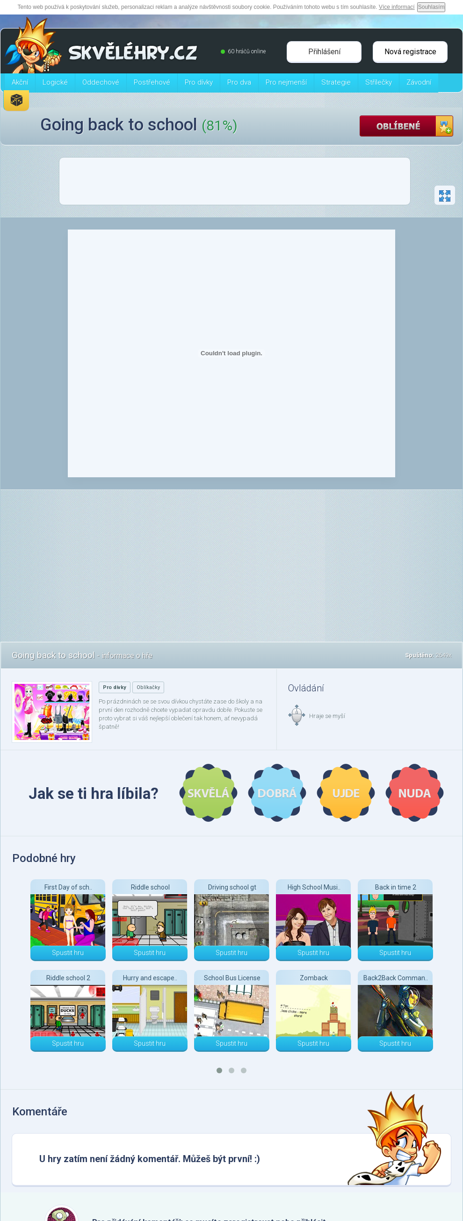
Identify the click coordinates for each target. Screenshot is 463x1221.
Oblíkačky (148, 687)
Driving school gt (232, 887)
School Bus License (232, 978)
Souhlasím (431, 7)
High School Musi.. (314, 887)
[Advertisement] (234, 184)
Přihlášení (324, 51)
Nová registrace (410, 51)
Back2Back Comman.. (395, 978)
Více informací (397, 7)
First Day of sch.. (68, 887)
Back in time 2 (395, 887)
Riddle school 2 (68, 978)
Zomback (314, 978)
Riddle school (150, 887)
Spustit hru (68, 952)
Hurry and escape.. (150, 978)
